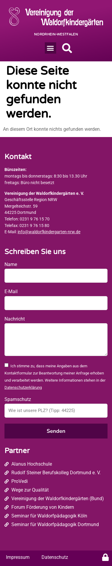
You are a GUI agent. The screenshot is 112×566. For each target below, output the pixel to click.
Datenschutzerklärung (23, 387)
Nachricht (14, 319)
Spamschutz (17, 399)
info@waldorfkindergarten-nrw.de (49, 231)
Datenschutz (55, 557)
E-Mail (11, 291)
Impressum (18, 557)
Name (10, 264)
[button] (50, 48)
